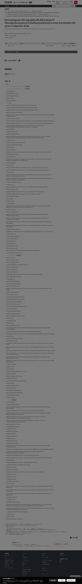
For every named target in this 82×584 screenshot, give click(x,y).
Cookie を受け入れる (71, 580)
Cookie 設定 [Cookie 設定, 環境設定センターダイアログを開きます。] (53, 580)
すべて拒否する (61, 580)
